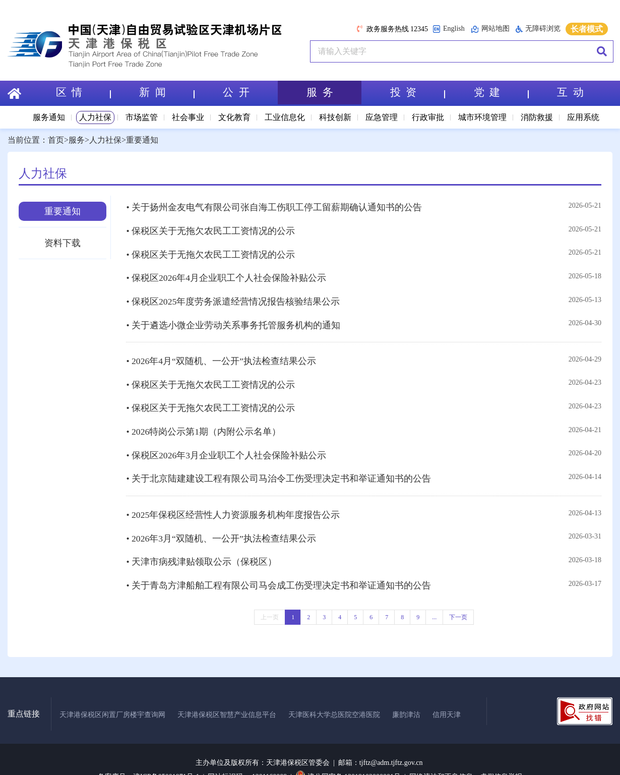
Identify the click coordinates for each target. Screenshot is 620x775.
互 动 (570, 93)
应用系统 (583, 117)
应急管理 (381, 117)
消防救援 (537, 117)
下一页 (458, 596)
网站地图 (490, 29)
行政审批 (428, 117)
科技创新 (335, 117)
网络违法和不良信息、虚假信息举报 (465, 755)
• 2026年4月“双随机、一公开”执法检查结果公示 (221, 352)
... (434, 596)
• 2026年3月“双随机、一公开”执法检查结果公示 (221, 520)
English (448, 29)
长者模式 (587, 29)
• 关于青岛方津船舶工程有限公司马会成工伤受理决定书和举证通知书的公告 (278, 565)
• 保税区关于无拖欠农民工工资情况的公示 (210, 229)
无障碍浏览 (538, 29)
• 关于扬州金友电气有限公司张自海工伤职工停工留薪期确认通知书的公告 (274, 207)
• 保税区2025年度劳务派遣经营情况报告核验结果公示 (233, 295)
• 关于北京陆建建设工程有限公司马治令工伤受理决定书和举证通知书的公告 (278, 463)
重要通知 (142, 140)
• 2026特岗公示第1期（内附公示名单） (203, 419)
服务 (77, 140)
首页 (56, 140)
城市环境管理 (482, 117)
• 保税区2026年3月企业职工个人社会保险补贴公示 (226, 441)
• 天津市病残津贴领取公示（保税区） (201, 543)
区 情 (82, 93)
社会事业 (188, 117)
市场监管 (142, 117)
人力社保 (95, 117)
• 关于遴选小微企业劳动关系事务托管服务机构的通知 (233, 318)
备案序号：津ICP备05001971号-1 (148, 755)
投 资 (417, 93)
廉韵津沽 (406, 693)
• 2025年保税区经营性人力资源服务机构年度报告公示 (233, 498)
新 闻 (166, 93)
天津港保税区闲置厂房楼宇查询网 (112, 693)
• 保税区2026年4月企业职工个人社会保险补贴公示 (226, 273)
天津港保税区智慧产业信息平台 (226, 693)
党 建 (500, 93)
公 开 (236, 93)
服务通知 (49, 117)
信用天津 (446, 693)
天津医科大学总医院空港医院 (334, 693)
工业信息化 (285, 117)
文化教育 (234, 117)
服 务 (320, 93)
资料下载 (62, 243)
